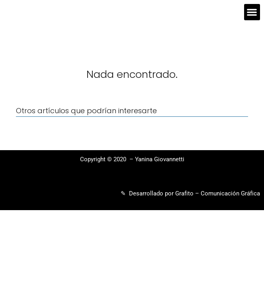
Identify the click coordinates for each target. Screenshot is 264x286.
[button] (252, 12)
